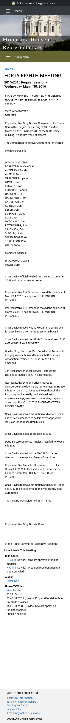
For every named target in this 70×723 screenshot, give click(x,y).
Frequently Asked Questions (23, 713)
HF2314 (11, 567)
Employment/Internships (21, 701)
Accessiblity (14, 709)
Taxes (8, 69)
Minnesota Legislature (34, 3)
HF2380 (11, 559)
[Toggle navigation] (8, 11)
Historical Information (20, 697)
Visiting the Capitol (18, 705)
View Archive (14, 590)
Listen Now (13, 580)
